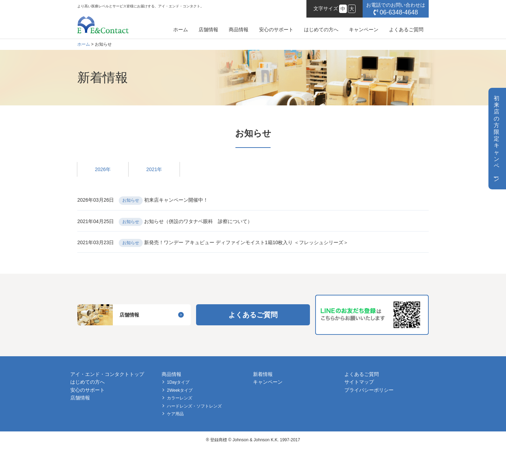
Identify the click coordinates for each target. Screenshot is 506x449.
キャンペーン (363, 29)
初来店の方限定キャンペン (496, 138)
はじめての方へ (321, 29)
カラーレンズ (179, 398)
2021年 (154, 169)
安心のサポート (276, 29)
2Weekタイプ (180, 390)
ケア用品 (175, 413)
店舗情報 (208, 29)
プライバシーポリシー (369, 390)
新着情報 (263, 374)
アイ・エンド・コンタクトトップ (107, 374)
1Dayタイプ (178, 382)
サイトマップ (359, 382)
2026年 (103, 169)
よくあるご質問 (406, 29)
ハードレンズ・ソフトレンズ (194, 406)
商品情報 (238, 29)
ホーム (180, 29)
